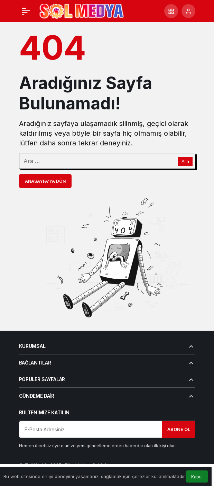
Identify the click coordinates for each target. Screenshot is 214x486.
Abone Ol (178, 429)
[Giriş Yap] (188, 11)
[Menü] (26, 11)
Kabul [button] (197, 476)
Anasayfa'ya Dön (45, 181)
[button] (171, 11)
